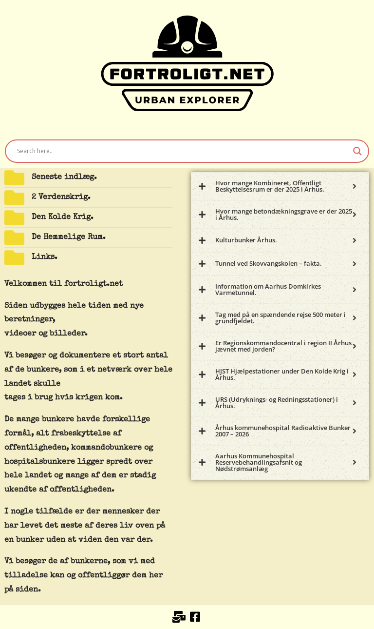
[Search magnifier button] (357, 151)
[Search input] (182, 151)
